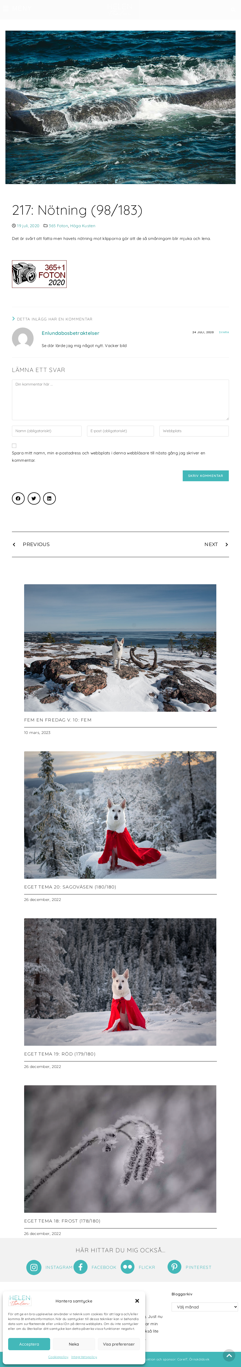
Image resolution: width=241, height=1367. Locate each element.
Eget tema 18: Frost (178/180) (62, 1221)
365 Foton (58, 225)
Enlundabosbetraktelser (70, 333)
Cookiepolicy (58, 1357)
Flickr (147, 1267)
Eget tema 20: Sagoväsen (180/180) (70, 887)
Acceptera (29, 1344)
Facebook (104, 1267)
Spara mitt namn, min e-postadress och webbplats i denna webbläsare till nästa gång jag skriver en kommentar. (108, 456)
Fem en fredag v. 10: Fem (58, 720)
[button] (137, 1301)
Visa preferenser (119, 1344)
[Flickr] (127, 1267)
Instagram (59, 1267)
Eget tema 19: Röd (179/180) (60, 1054)
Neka (74, 1344)
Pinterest (199, 1267)
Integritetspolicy (84, 1357)
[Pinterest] (174, 1267)
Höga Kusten (82, 225)
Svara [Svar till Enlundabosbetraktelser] (224, 332)
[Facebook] (80, 1267)
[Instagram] (33, 1267)
